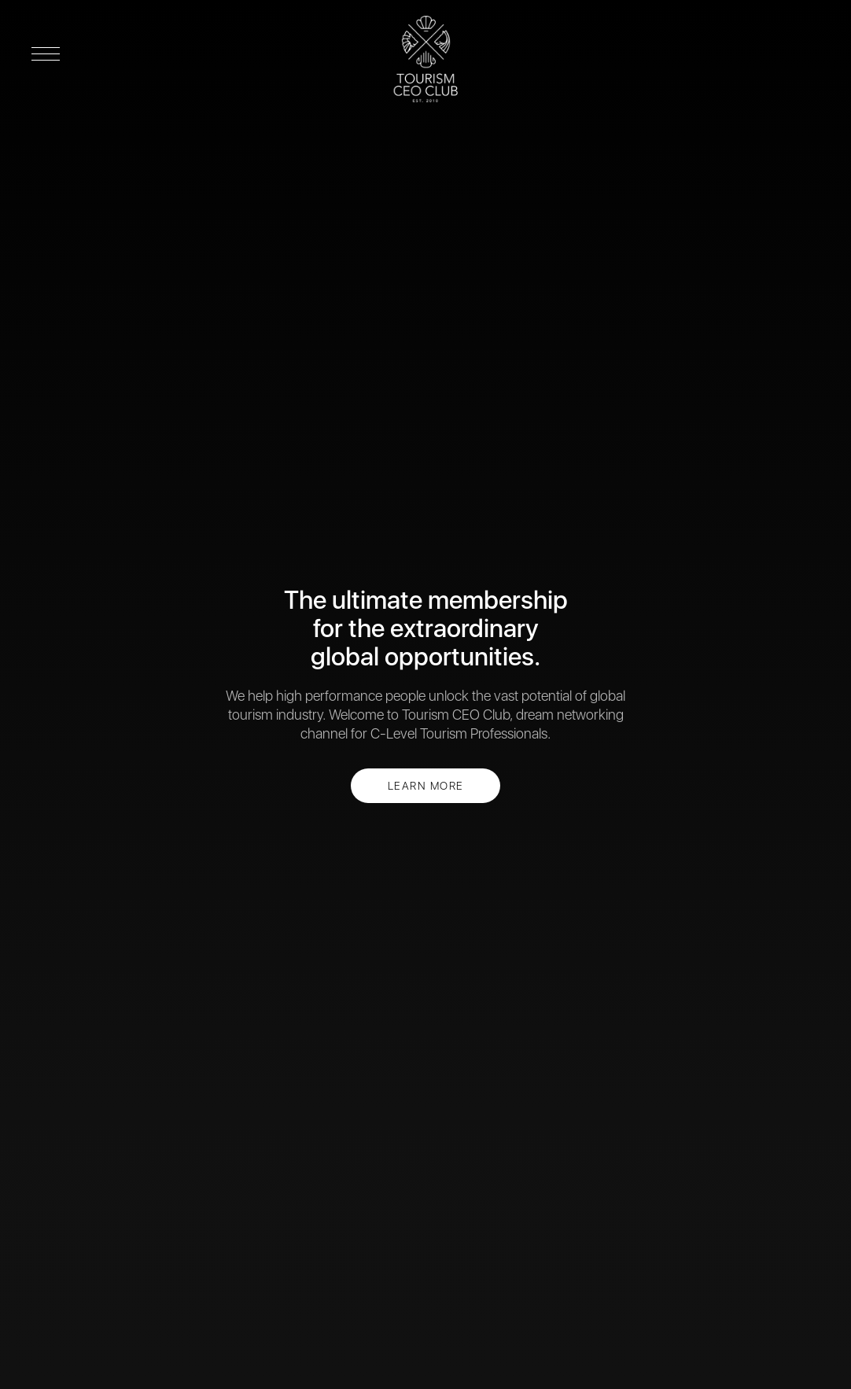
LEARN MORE (426, 785)
